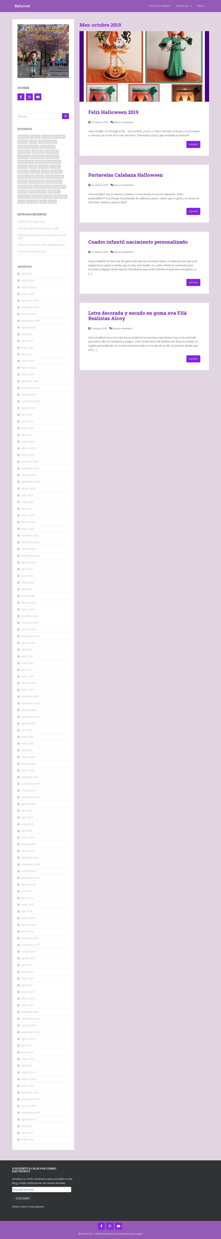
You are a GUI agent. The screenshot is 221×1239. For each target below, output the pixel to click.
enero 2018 (27, 931)
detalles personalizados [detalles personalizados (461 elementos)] (48, 161)
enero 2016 (27, 1085)
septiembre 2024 (30, 401)
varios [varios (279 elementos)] (43, 201)
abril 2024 (26, 434)
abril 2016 (26, 1065)
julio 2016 (26, 1045)
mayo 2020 (27, 743)
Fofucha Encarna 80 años (31, 251)
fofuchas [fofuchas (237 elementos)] (43, 166)
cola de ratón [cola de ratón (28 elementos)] (47, 146)
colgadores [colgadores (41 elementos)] (24, 151)
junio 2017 (27, 971)
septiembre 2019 (30, 797)
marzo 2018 (28, 918)
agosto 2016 (28, 1038)
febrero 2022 (28, 602)
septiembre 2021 (30, 636)
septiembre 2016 (30, 1032)
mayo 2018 (27, 904)
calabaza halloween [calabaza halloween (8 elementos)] (28, 146)
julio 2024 (26, 414)
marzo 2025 (28, 361)
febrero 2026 (28, 287)
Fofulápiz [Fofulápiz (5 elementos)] (55, 166)
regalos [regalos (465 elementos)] (47, 196)
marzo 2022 (28, 595)
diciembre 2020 (29, 696)
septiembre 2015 (30, 1112)
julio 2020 (26, 730)
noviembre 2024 (30, 387)
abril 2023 (26, 508)
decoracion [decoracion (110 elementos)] (52, 156)
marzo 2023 (28, 515)
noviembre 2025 (30, 307)
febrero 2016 (28, 1079)
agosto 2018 (28, 884)
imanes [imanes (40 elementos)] (39, 176)
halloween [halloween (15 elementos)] (56, 171)
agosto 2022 (28, 562)
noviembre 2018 (30, 864)
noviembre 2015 (30, 1099)
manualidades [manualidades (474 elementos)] (37, 181)
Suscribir (23, 1198)
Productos (182, 5)
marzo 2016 (28, 1072)
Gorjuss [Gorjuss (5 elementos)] (35, 171)
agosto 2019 (28, 804)
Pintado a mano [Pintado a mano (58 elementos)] (38, 191)
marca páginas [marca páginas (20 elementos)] (54, 181)
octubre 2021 (28, 629)
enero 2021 (27, 689)
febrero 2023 (28, 522)
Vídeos (200, 5)
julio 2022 (26, 569)
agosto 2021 (28, 642)
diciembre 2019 (29, 777)
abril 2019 (26, 830)
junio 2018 (27, 897)
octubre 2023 (28, 475)
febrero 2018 (28, 924)
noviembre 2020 (30, 703)
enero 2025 (27, 374)
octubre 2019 (28, 790)
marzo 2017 (28, 991)
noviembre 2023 (30, 468)
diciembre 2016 (29, 1012)
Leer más (193, 144)
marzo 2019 (28, 837)
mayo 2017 (27, 978)
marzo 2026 (28, 280)
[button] (144, 66)
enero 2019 (27, 851)
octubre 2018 (28, 871)
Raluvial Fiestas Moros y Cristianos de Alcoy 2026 (42, 236)
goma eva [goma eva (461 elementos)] (23, 171)
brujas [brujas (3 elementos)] (33, 141)
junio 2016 (27, 1052)
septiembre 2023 (30, 481)
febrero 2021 (28, 683)
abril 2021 (26, 669)
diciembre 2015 (29, 1092)
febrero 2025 (28, 367)
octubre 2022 (28, 548)
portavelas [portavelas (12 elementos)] (24, 196)
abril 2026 (26, 273)
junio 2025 (27, 340)
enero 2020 (27, 770)
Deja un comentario (123, 122)
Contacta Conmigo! (159, 5)
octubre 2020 (28, 710)
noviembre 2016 (30, 1018)
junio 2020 (27, 736)
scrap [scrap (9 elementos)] (21, 201)
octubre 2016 (28, 1025)
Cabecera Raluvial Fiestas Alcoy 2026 (38, 228)
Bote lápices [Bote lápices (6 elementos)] (58, 136)
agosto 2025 (28, 327)
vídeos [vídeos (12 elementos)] (52, 201)
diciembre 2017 (29, 938)
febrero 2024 (28, 448)
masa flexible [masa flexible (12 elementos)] (25, 186)
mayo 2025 (27, 347)
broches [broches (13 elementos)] (23, 141)
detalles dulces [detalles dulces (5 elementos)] (26, 161)
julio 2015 (26, 1126)
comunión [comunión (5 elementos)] (24, 156)
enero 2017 (27, 1005)
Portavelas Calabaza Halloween (125, 175)
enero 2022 (27, 609)
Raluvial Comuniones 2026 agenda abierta (40, 244)
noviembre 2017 (30, 944)
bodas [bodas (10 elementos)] (46, 136)
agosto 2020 (28, 723)
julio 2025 (26, 334)
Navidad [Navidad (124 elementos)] (23, 191)
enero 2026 (27, 293)
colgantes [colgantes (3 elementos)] (38, 151)
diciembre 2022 (29, 535)
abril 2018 (26, 911)
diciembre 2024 (29, 381)
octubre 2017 (28, 951)
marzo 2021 (28, 676)
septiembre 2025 (30, 320)
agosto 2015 (28, 1119)
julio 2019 (26, 810)
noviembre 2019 (30, 783)
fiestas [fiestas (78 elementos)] (33, 166)
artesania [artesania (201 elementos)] (23, 136)
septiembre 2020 (30, 716)
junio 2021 (27, 656)
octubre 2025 (28, 314)
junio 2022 (27, 575)
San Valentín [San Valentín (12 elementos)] (60, 196)
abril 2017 (26, 985)
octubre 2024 (28, 394)
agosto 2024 (28, 408)
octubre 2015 (28, 1106)
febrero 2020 (28, 763)
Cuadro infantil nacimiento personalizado (138, 242)
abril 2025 (26, 354)
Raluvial (22, 6)
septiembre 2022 (30, 555)
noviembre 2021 (30, 622)
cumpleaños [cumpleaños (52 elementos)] (38, 156)
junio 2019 (27, 817)
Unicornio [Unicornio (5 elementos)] (32, 201)
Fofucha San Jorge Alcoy (31, 221)
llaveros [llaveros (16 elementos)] (22, 181)
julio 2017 (26, 965)
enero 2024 (27, 455)
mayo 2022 (27, 582)
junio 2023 (27, 495)
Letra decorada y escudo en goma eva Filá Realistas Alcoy (137, 315)
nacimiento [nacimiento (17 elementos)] (59, 186)
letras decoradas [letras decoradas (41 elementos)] (54, 176)
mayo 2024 (27, 428)
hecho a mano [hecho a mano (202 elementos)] (26, 176)
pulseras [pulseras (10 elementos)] (36, 196)
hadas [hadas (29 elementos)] (45, 171)
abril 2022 (26, 589)
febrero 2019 (28, 844)
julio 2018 (26, 891)
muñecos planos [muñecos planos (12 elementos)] (43, 186)
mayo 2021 (27, 663)
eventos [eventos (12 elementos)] (22, 166)
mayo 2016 (27, 1059)
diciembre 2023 (29, 461)
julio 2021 (26, 649)
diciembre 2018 (29, 857)
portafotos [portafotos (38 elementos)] (54, 191)
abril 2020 (26, 750)
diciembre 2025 (29, 300)
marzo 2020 (28, 757)
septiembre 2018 (30, 877)
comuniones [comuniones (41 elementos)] (52, 151)
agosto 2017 (28, 958)
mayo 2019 (27, 824)
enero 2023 (27, 528)
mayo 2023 (27, 502)
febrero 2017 (28, 998)
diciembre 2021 (29, 616)
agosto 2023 (28, 488)
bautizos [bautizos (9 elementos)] (35, 136)
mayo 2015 (27, 1139)
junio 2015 (27, 1132)
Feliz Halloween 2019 (113, 112)
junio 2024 (27, 421)
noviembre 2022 (30, 542)
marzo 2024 (28, 441)
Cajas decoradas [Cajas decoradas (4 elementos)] (47, 141)
